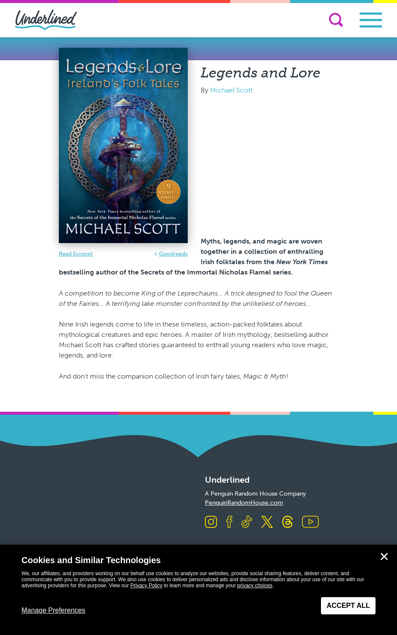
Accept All (348, 605)
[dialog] (198, 590)
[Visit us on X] (267, 522)
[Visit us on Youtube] (310, 522)
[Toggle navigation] (371, 20)
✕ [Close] (384, 556)
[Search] (336, 20)
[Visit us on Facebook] (229, 522)
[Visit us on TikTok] (246, 522)
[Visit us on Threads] (287, 522)
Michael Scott (231, 90)
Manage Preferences (53, 610)
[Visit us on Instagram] (211, 522)
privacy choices (254, 586)
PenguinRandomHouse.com (244, 502)
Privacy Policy (146, 586)
